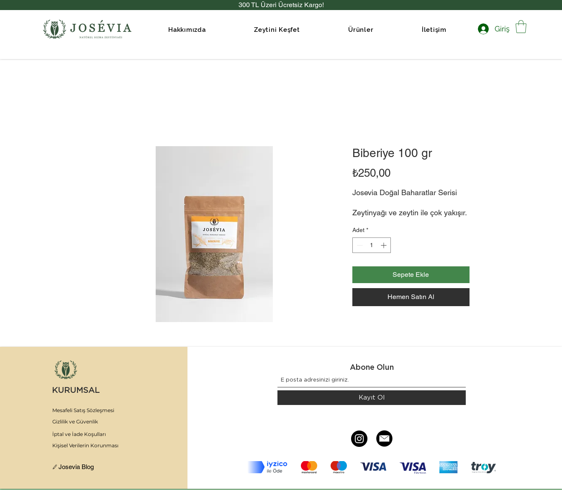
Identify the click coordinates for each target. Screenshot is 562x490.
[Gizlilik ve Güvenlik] (91, 421)
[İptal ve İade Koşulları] (91, 434)
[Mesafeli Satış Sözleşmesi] (91, 410)
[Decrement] (359, 245)
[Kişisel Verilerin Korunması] (91, 445)
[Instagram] (359, 439)
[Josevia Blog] (80, 467)
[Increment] (384, 245)
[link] (521, 26)
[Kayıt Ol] (371, 397)
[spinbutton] (371, 245)
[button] (276, 29)
